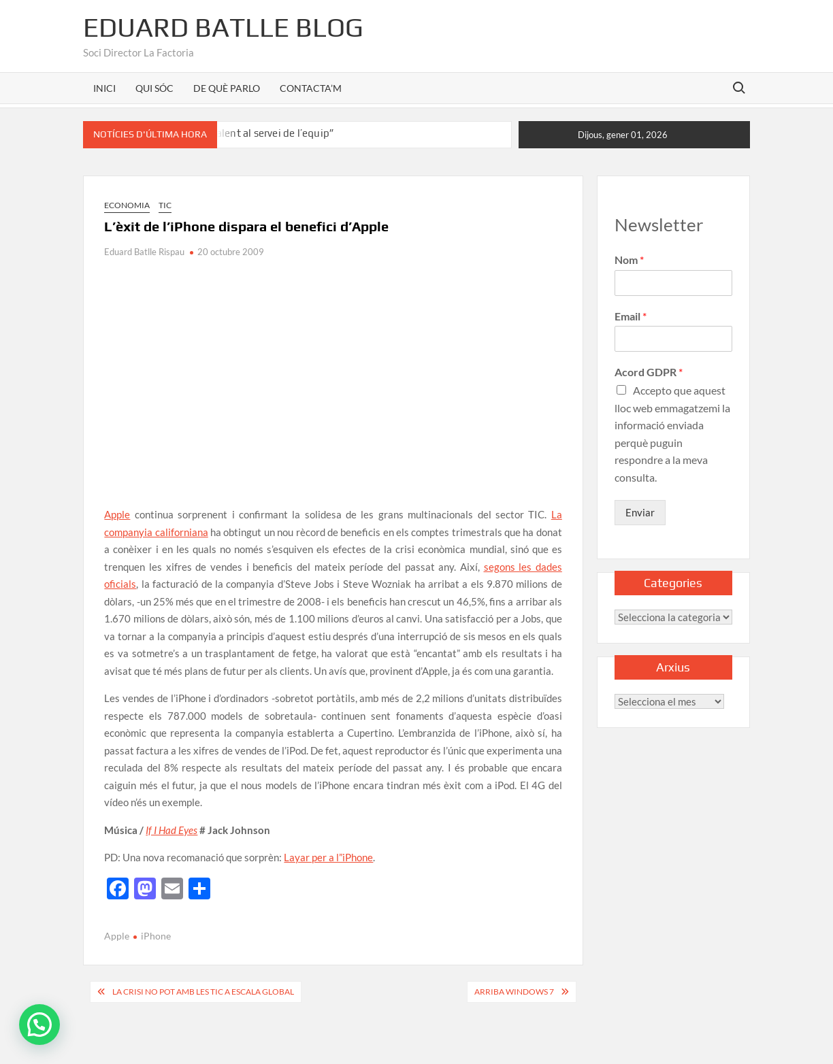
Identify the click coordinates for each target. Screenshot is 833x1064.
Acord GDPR (649, 371)
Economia (127, 205)
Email (631, 316)
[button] (39, 1024)
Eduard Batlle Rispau (144, 251)
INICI (104, 88)
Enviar (640, 512)
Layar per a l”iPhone (328, 857)
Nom (629, 259)
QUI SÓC (154, 88)
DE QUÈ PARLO (226, 88)
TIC (165, 205)
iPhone (156, 936)
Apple (117, 514)
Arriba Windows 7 (514, 991)
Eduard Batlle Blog (223, 27)
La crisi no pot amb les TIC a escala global (203, 991)
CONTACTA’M (311, 88)
